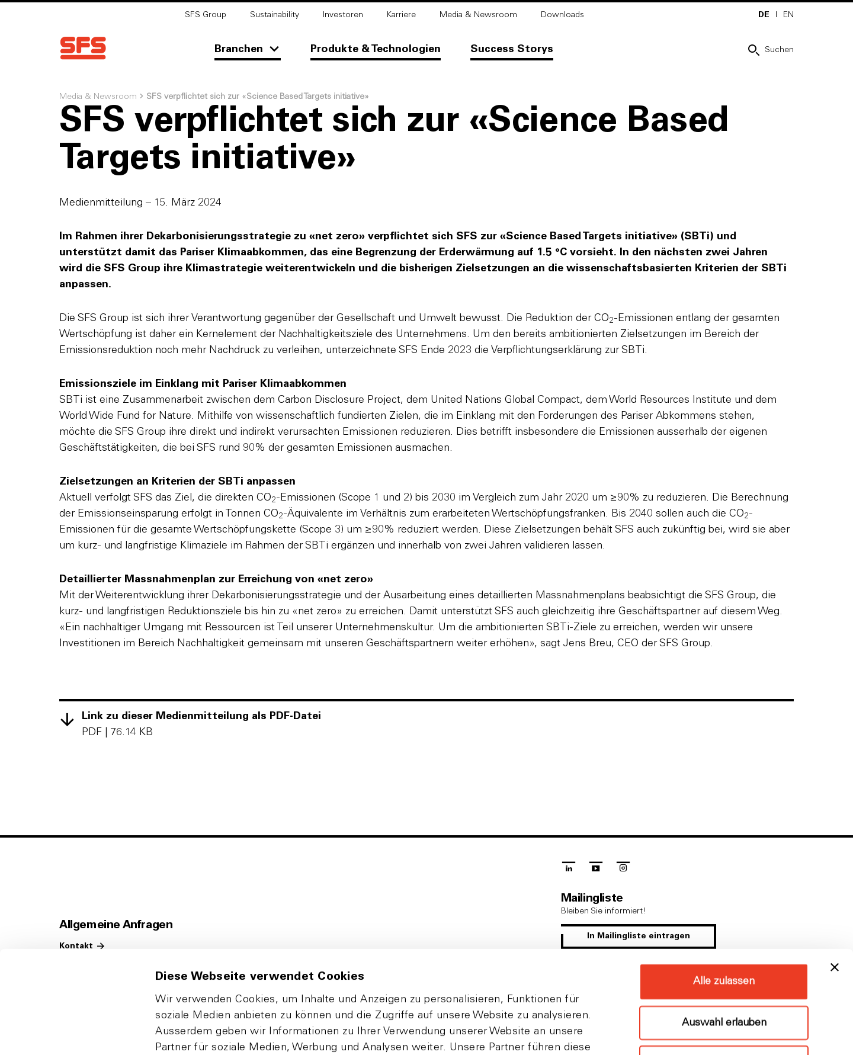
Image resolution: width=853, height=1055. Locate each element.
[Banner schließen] (834, 871)
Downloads (562, 15)
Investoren (343, 15)
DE (763, 15)
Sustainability (274, 15)
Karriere (401, 15)
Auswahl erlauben (724, 927)
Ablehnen (723, 966)
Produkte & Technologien (375, 49)
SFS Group (205, 15)
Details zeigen (630, 1032)
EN (788, 15)
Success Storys (511, 49)
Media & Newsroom (478, 15)
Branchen (238, 49)
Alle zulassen (724, 885)
